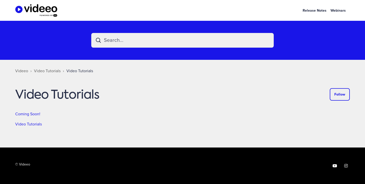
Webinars (338, 10)
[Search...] (182, 40)
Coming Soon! (27, 114)
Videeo (21, 70)
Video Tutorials (47, 70)
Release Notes (314, 10)
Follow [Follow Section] (339, 94)
